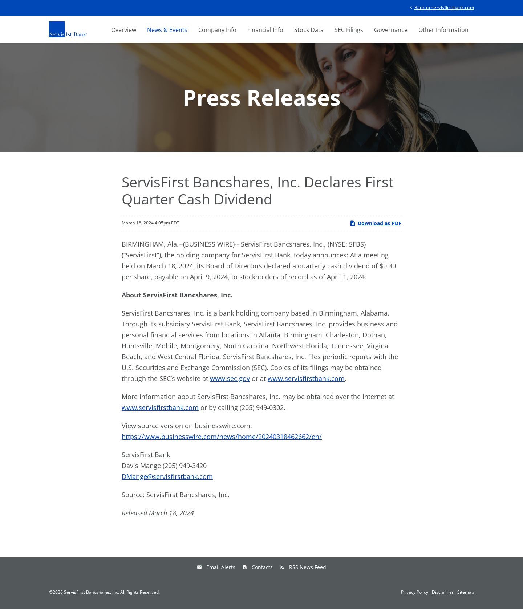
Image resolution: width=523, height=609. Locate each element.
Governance (391, 30)
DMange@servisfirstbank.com (167, 476)
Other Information (443, 30)
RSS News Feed (307, 567)
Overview (123, 30)
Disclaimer (443, 592)
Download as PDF (375, 223)
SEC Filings (349, 30)
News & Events (167, 30)
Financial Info (265, 30)
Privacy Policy (414, 592)
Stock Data (309, 30)
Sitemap (465, 592)
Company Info (217, 30)
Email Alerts (220, 567)
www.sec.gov (230, 378)
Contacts (262, 567)
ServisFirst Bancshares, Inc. (91, 592)
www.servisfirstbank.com (306, 378)
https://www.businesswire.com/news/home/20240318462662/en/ (222, 436)
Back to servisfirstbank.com (441, 7)
